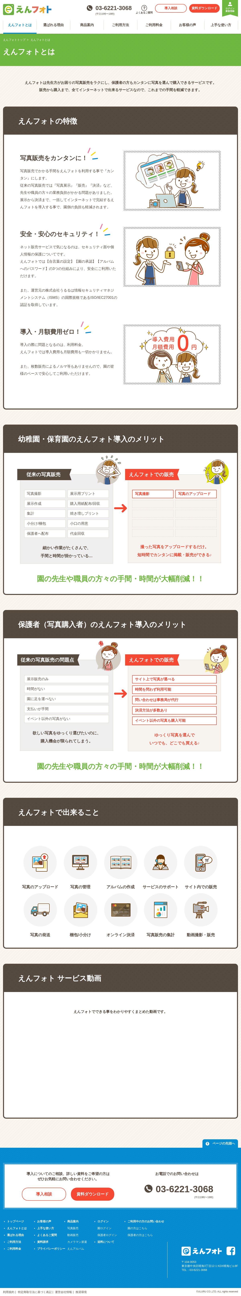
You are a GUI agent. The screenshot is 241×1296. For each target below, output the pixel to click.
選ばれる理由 (53, 25)
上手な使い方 (221, 25)
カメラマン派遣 (77, 1241)
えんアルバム (75, 1248)
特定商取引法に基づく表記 (35, 1292)
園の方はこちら (137, 1228)
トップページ (15, 1221)
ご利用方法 (120, 25)
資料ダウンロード (204, 8)
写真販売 (73, 1228)
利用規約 (8, 1292)
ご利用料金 (153, 25)
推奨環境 (81, 1292)
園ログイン (104, 1228)
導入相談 (170, 8)
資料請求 (42, 1241)
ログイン (103, 1221)
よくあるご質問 (47, 1235)
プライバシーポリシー (51, 1248)
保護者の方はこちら (140, 1235)
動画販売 (73, 1235)
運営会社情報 (63, 1292)
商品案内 (87, 25)
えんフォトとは (20, 25)
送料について (105, 1241)
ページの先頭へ (220, 1144)
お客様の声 (187, 25)
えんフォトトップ (14, 39)
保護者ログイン (107, 1235)
